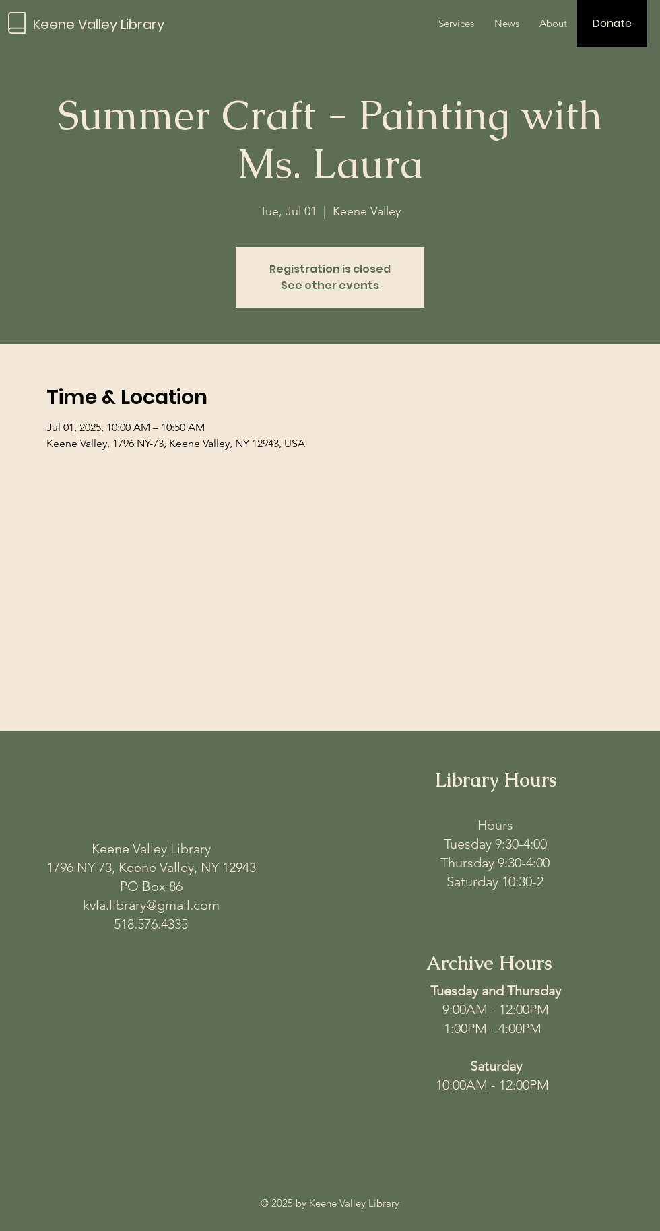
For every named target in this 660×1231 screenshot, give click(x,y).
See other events (330, 285)
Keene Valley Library (151, 848)
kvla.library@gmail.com (151, 905)
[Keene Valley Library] (111, 24)
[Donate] (612, 23)
